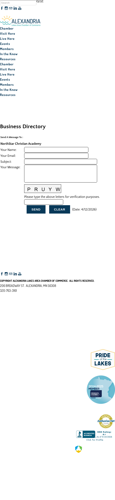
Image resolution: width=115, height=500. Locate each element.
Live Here (7, 39)
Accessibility (10, 310)
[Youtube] (19, 8)
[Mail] (10, 8)
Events (5, 44)
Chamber (7, 28)
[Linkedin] (15, 8)
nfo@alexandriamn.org (17, 295)
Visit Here (7, 33)
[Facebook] (1, 8)
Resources (8, 59)
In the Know (9, 54)
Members (7, 49)
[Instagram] (6, 8)
